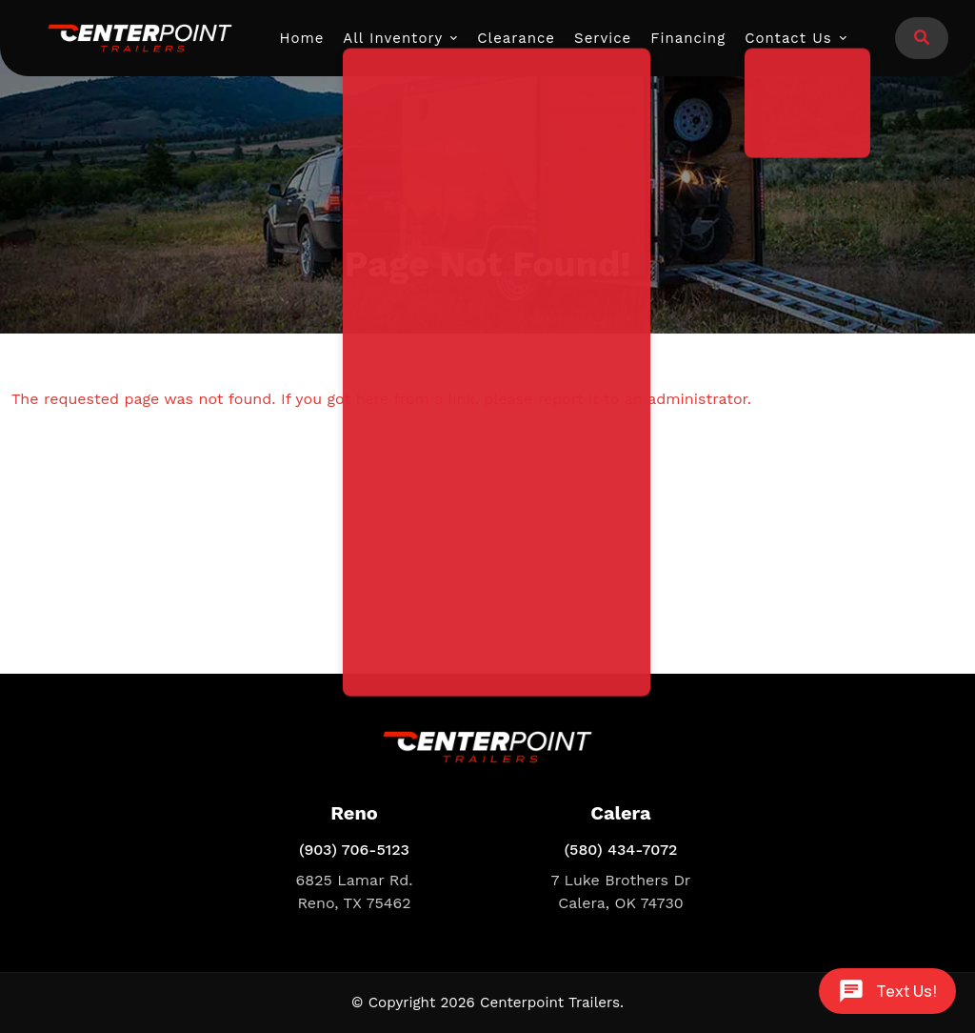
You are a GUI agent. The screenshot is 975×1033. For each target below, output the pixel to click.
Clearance (516, 38)
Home (302, 38)
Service (602, 38)
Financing (688, 38)
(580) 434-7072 (621, 850)
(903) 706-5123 (354, 850)
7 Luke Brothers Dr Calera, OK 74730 (621, 891)
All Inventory (393, 38)
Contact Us (788, 38)
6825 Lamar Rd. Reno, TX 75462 (354, 891)
